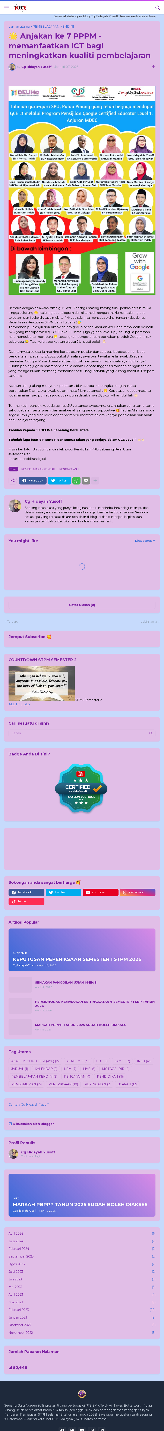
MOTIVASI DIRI (115, 1069)
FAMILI (122, 1061)
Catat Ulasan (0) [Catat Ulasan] (82, 605)
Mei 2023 (82, 1287)
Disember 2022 (82, 1325)
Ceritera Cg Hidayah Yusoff (28, 1105)
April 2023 (82, 1295)
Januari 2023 (82, 1318)
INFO (144, 1061)
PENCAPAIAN (68, 469)
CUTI (102, 1061)
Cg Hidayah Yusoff (38, 1152)
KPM (70, 1069)
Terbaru (12, 622)
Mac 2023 (82, 1302)
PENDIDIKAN (110, 1077)
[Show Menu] (6, 7)
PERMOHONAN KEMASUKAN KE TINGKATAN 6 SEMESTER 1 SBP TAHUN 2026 (95, 1004)
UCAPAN (127, 1084)
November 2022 (82, 1333)
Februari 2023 (82, 1310)
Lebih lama (149, 622)
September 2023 (82, 1257)
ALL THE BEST (20, 704)
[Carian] (157, 7)
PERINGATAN (98, 1084)
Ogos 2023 (82, 1264)
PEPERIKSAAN (63, 1084)
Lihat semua (143, 540)
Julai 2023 (82, 1272)
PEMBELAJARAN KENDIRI (38, 469)
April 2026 (82, 1234)
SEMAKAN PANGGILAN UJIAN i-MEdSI (66, 982)
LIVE (89, 1069)
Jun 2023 (82, 1279)
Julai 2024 (82, 1241)
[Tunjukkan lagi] (95, 480)
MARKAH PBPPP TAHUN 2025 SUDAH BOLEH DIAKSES (80, 1025)
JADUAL (19, 1069)
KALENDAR (46, 1069)
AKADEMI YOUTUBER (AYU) (35, 1061)
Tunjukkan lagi (30, 1156)
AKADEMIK (77, 1061)
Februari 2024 (82, 1249)
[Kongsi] (151, 67)
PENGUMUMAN (26, 1084)
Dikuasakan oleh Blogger (31, 1124)
